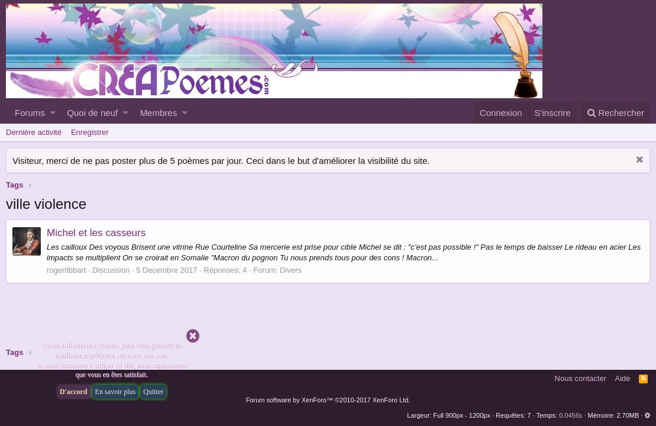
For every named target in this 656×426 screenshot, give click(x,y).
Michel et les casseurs (96, 232)
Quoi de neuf (92, 113)
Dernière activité (34, 132)
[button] (53, 113)
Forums (30, 113)
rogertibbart (66, 270)
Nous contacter (580, 378)
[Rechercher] (615, 113)
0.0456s (570, 415)
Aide (623, 378)
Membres (158, 113)
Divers (291, 270)
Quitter (153, 392)
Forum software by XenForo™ (328, 400)
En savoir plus (115, 392)
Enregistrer (90, 132)
